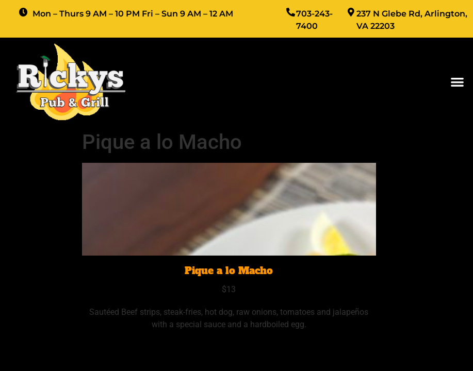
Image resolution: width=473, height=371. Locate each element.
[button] (457, 81)
